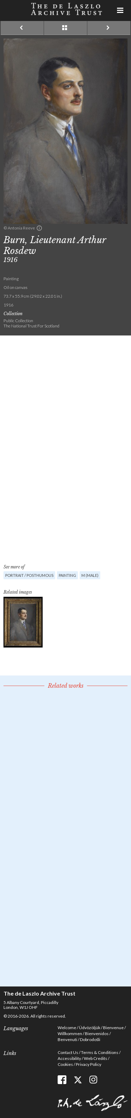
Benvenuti (67, 1039)
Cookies (65, 1064)
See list (65, 28)
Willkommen (70, 1033)
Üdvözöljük (89, 1027)
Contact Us (68, 1052)
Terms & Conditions (99, 1052)
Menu (120, 10)
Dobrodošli (90, 1039)
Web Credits (95, 1058)
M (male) (90, 575)
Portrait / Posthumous (29, 575)
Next (108, 28)
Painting (67, 575)
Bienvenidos (97, 1033)
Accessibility (69, 1058)
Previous (22, 28)
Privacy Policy (88, 1064)
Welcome (67, 1027)
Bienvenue (113, 1027)
